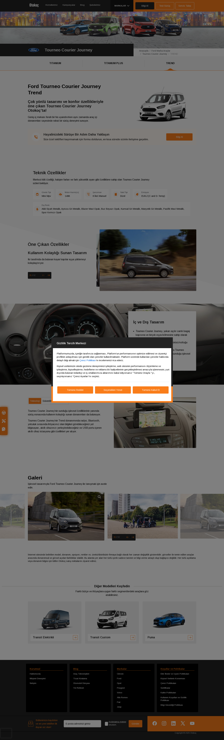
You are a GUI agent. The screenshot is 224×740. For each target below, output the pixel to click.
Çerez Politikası (88, 360)
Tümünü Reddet (75, 390)
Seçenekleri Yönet (113, 390)
